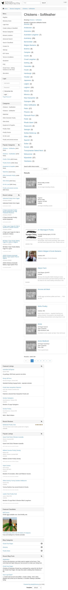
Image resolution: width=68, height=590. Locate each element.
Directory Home (7, 21)
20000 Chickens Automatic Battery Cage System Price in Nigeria (11, 257)
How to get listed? (8, 574)
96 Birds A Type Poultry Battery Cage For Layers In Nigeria (11, 241)
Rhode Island (28, 122)
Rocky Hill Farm (7, 378)
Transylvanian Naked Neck (33, 150)
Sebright (27, 129)
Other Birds (6, 121)
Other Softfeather (30, 105)
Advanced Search (8, 39)
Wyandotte (28, 157)
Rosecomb (28, 126)
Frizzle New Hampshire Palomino (12, 387)
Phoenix (27, 112)
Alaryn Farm (42, 268)
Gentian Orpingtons (8, 398)
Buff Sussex (6, 512)
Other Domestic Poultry (9, 118)
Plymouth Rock (29, 115)
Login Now (6, 24)
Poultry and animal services (10, 139)
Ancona (26, 24)
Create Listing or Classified (10, 28)
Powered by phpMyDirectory (31, 584)
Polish (26, 119)
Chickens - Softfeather (9, 110)
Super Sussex (6, 465)
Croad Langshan (30, 59)
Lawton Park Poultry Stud (10, 494)
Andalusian (28, 28)
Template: (29, 587)
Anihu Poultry (42, 306)
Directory (5, 547)
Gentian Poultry (7, 408)
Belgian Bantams (30, 45)
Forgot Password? (7, 97)
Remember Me (9, 91)
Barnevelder (28, 42)
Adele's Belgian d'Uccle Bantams (49, 251)
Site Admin (6, 73)
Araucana (27, 31)
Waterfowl (5, 114)
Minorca (27, 94)
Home (6, 8)
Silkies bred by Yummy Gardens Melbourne (15, 480)
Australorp (27, 38)
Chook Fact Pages (8, 543)
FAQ (4, 64)
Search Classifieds (8, 42)
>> (50, 360)
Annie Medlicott (43, 341)
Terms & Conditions (8, 57)
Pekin (26, 108)
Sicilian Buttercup (30, 133)
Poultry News (6, 551)
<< (26, 360)
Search (44, 3)
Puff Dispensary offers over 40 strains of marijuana (17, 533)
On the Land (6, 136)
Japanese (27, 80)
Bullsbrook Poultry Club (9, 424)
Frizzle (26, 70)
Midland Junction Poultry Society (12, 450)
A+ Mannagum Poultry (46, 230)
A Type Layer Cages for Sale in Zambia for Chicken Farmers (11, 226)
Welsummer (28, 154)
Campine (27, 52)
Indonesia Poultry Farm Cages (11, 198)
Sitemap (5, 50)
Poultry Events (7, 132)
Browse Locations (8, 35)
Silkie (26, 136)
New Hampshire (29, 98)
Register (5, 17)
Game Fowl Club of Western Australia (13, 437)
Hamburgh (27, 73)
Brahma (27, 49)
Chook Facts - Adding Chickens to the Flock (9, 68)
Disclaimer (5, 60)
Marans (26, 91)
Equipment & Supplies (9, 125)
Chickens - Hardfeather (9, 107)
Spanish (27, 140)
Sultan (26, 143)
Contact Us (6, 46)
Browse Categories (8, 31)
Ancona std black (44, 289)
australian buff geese (8, 369)
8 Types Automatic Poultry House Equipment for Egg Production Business (10, 211)
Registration (6, 559)
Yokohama (27, 161)
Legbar (26, 84)
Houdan (27, 77)
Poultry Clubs (6, 128)
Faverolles (27, 66)
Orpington (27, 101)
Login (65, 2)
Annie (40, 324)
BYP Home (6, 53)
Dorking (26, 63)
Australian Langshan (31, 35)
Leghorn (27, 87)
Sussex (26, 147)
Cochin (26, 56)
